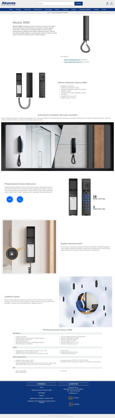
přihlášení (111, 3)
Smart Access (38, 9)
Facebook (76, 404)
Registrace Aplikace (85, 9)
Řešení (57, 9)
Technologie (48, 9)
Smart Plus (27, 9)
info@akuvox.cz (73, 393)
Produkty (18, 9)
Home (48, 12)
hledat (78, 3)
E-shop (104, 9)
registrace (107, 3)
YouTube (76, 397)
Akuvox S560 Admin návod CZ (73, 62)
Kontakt (96, 9)
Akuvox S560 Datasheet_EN (72, 59)
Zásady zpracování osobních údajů (41, 390)
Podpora (73, 9)
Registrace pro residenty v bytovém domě (41, 398)
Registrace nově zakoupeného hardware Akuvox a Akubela (41, 401)
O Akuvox (65, 9)
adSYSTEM (71, 416)
